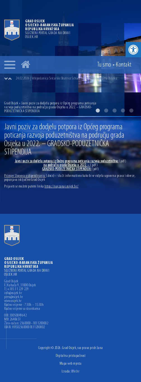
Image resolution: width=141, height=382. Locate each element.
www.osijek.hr (13, 301)
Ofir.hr (75, 371)
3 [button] (114, 110)
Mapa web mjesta (71, 364)
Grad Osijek (11, 103)
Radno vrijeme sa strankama (22, 309)
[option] (76, 78)
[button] (133, 49)
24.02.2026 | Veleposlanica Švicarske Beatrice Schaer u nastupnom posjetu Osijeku (66, 78)
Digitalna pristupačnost (71, 356)
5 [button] (131, 110)
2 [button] (106, 110)
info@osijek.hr (13, 293)
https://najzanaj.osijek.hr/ (61, 186)
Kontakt (123, 65)
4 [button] (123, 110)
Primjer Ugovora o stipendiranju (29, 176)
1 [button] (97, 110)
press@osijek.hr (13, 297)
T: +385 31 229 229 (16, 289)
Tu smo (104, 65)
